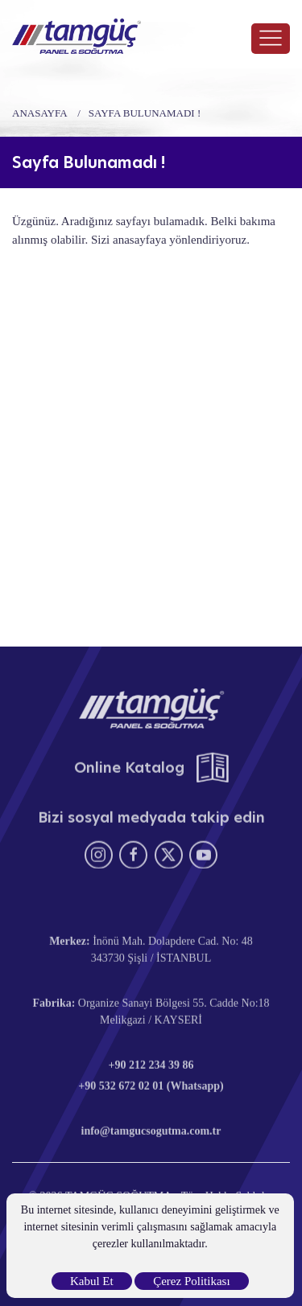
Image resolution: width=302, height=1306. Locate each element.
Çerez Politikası (191, 1281)
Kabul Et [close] (92, 1281)
